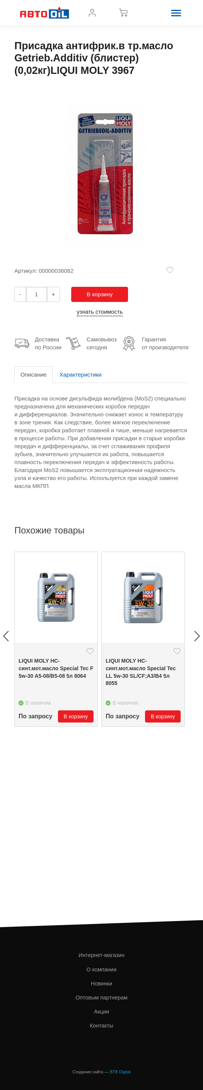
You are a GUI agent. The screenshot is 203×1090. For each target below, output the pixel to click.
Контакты (101, 1026)
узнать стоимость (100, 311)
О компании (101, 969)
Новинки (101, 984)
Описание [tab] (33, 374)
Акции (101, 1012)
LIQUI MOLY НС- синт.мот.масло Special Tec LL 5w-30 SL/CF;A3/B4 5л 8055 (141, 672)
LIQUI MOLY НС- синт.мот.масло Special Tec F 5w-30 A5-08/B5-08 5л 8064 (56, 668)
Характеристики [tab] (80, 374)
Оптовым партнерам (101, 998)
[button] (176, 12)
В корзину (99, 294)
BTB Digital (120, 1072)
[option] (56, 639)
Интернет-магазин (102, 955)
